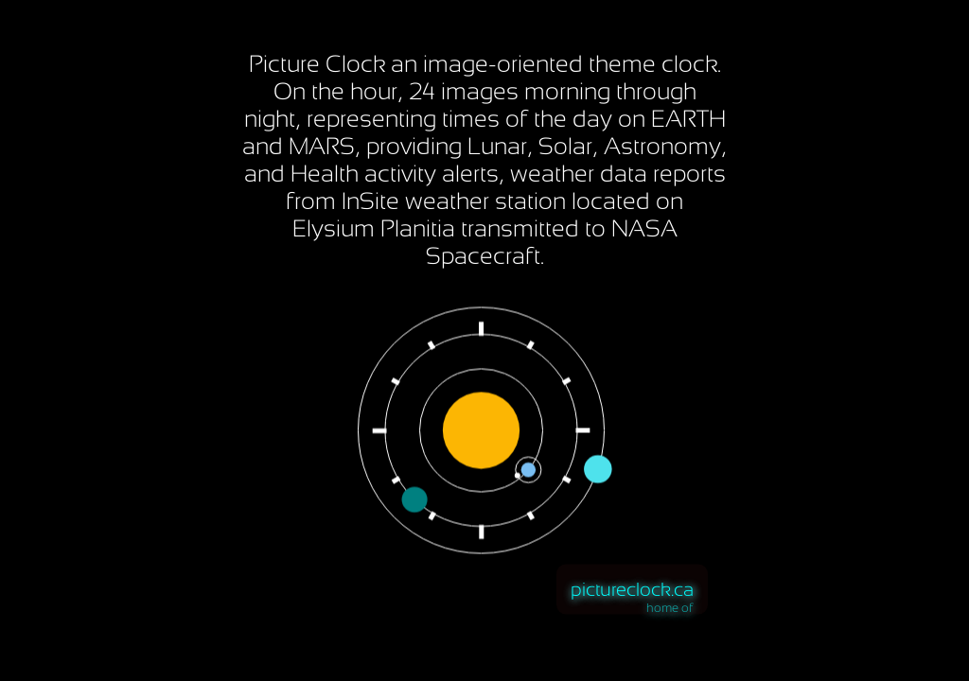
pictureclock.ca (632, 589)
